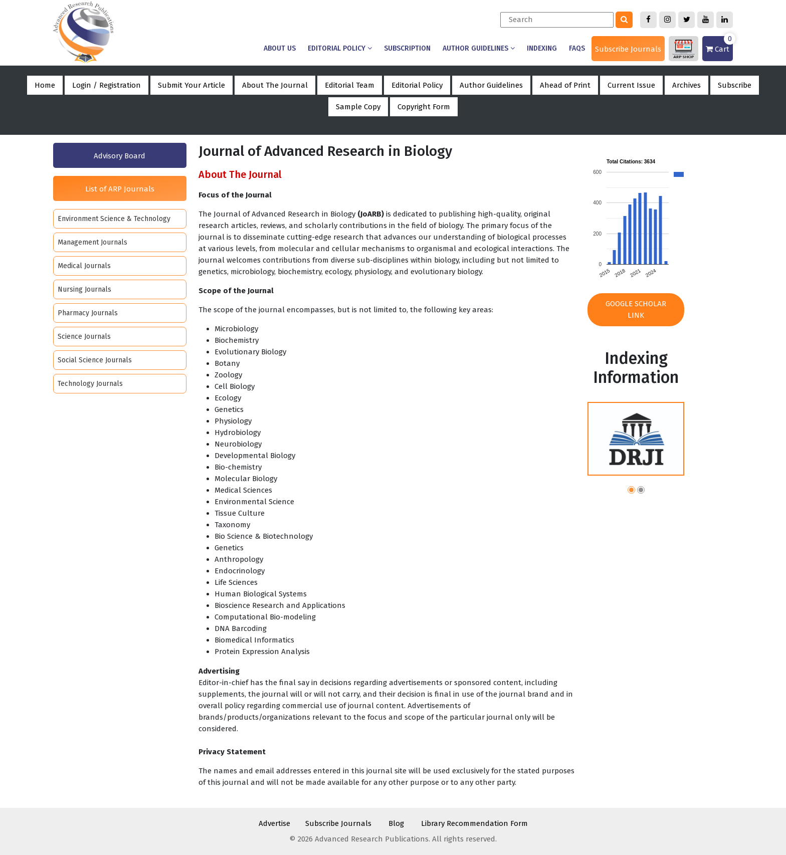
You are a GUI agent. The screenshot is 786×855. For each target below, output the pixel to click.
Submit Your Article (191, 85)
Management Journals (92, 242)
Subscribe (734, 85)
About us (280, 48)
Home (45, 85)
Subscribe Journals (628, 49)
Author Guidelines (479, 48)
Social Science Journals (95, 360)
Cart (719, 45)
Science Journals (84, 336)
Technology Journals (90, 383)
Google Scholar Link (636, 309)
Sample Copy (358, 106)
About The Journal (275, 85)
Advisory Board (119, 155)
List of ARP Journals (119, 188)
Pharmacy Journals (88, 313)
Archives (686, 85)
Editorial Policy (340, 48)
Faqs (577, 48)
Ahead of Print (565, 85)
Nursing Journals (84, 289)
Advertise (274, 823)
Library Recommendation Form (474, 823)
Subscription (407, 48)
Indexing (542, 48)
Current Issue (631, 85)
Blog (396, 823)
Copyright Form (424, 106)
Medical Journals (84, 266)
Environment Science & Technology (114, 219)
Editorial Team (349, 85)
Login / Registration (106, 85)
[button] (631, 491)
